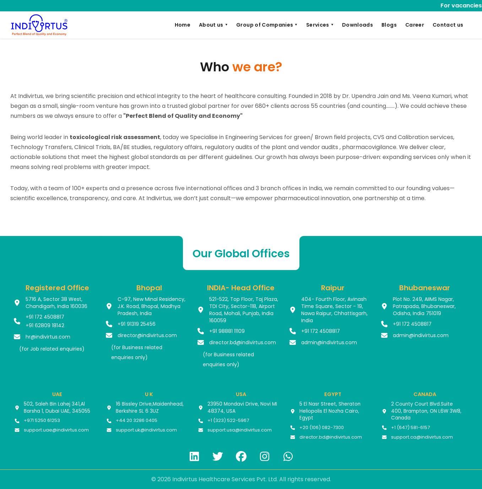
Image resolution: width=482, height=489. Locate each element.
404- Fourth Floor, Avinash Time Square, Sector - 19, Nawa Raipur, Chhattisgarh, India (334, 310)
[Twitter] (217, 456)
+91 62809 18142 (45, 325)
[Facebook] (241, 456)
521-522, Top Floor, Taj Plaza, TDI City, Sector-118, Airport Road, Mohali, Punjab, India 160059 (243, 310)
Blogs (389, 24)
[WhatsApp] (288, 456)
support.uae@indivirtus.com (56, 430)
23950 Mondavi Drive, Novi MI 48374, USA (242, 407)
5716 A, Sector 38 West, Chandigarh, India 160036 (56, 303)
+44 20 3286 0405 (136, 420)
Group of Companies (267, 25)
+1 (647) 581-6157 (410, 427)
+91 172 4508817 (45, 316)
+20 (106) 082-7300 (321, 427)
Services (320, 25)
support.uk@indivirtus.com (146, 430)
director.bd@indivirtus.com (242, 342)
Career (414, 24)
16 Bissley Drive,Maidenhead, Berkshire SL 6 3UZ (150, 407)
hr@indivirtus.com (48, 336)
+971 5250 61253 (42, 420)
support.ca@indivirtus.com (422, 437)
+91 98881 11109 (227, 331)
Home (182, 24)
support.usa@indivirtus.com (239, 430)
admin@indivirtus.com (329, 342)
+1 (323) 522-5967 (228, 420)
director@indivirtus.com (147, 335)
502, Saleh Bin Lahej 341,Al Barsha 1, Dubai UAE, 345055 (57, 407)
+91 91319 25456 (137, 324)
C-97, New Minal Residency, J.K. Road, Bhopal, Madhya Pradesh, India (151, 306)
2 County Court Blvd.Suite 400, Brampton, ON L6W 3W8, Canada (426, 411)
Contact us (448, 24)
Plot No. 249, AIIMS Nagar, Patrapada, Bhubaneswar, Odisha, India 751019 (424, 306)
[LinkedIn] (194, 456)
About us (213, 25)
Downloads (357, 24)
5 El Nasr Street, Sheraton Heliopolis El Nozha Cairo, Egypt (330, 411)
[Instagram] (264, 456)
